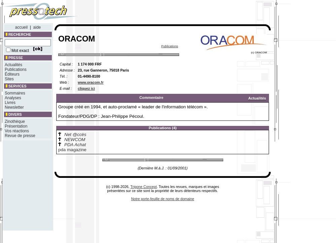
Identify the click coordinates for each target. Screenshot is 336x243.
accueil (21, 27)
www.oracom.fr (91, 82)
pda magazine (72, 149)
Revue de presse (20, 135)
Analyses (13, 98)
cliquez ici (86, 88)
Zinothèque (15, 121)
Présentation (16, 126)
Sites (9, 79)
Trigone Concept (143, 187)
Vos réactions (17, 131)
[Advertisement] (181, 13)
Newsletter (14, 107)
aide (37, 27)
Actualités (13, 64)
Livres (10, 102)
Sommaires (15, 93)
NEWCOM (74, 139)
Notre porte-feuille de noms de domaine (162, 199)
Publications (16, 69)
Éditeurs (12, 74)
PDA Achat (75, 144)
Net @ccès (75, 134)
